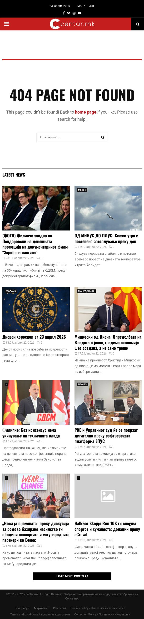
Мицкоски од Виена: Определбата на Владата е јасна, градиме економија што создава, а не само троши (107, 342)
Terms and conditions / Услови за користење (40, 614)
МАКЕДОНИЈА (86, 291)
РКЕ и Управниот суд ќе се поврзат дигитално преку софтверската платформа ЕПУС (106, 435)
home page (85, 112)
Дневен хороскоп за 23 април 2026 (34, 337)
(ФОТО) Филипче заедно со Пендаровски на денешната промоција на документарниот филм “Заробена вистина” (35, 243)
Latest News (13, 175)
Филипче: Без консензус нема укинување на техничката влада (31, 432)
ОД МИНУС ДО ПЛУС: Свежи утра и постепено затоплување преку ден (106, 238)
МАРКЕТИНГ (86, 6)
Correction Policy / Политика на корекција (102, 614)
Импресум (22, 608)
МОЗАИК (11, 291)
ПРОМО (82, 384)
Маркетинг (41, 608)
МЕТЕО (82, 190)
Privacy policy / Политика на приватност (97, 608)
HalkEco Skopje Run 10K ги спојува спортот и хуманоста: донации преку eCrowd (107, 528)
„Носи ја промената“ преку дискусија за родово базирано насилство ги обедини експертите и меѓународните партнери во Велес (35, 531)
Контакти (59, 608)
